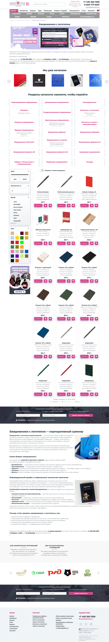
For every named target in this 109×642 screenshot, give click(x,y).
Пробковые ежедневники (57, 162)
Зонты (62, 13)
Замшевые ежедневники (89, 152)
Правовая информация (85, 637)
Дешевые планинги (24, 113)
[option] (20, 81)
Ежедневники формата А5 (24, 152)
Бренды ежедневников (24, 130)
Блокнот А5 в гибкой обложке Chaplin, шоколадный (42, 307)
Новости (12, 624)
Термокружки (75, 13)
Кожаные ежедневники (24, 122)
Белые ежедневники (56, 144)
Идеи (40, 11)
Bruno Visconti (24, 136)
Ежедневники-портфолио (57, 124)
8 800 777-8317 (91, 5)
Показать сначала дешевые (55, 170)
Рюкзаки (41, 13)
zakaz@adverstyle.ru (92, 7)
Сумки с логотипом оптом (64, 618)
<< (50, 402)
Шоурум (33, 11)
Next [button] (107, 81)
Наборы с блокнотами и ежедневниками (24, 163)
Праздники (48, 11)
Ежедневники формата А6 (57, 152)
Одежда (33, 16)
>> (82, 402)
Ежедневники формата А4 (89, 142)
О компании (13, 628)
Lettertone (45, 199)
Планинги (24, 110)
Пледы (17, 16)
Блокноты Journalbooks (90, 116)
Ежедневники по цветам (57, 140)
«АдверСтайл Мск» (93, 636)
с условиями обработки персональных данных (59, 39)
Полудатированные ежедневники (57, 112)
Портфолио (24, 11)
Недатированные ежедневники (24, 102)
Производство (74, 11)
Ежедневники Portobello (24, 133)
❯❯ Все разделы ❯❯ (87, 16)
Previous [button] (9, 81)
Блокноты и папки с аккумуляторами (89, 123)
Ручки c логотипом (38, 620)
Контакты (91, 11)
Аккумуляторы (91, 13)
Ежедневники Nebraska (89, 132)
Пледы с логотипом (39, 626)
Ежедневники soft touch (24, 142)
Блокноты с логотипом (89, 110)
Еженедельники (89, 102)
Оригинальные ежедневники (57, 120)
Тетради (89, 162)
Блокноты (65, 16)
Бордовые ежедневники (56, 146)
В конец (77, 402)
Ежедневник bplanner (57, 132)
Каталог (14, 11)
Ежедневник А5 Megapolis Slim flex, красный (66, 231)
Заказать (38, 205)
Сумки (49, 16)
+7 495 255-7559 (91, 2)
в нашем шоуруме (54, 531)
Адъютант (24, 134)
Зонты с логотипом (39, 622)
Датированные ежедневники (57, 102)
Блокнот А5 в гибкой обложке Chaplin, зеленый (66, 307)
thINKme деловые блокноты (89, 113)
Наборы (29, 13)
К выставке (16, 13)
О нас (84, 11)
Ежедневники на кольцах (57, 123)
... (72, 402)
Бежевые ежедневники (57, 143)
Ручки (52, 13)
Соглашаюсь (54, 39)
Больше (13, 223)
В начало (55, 402)
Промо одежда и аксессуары (65, 616)
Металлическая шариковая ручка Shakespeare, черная (43, 194)
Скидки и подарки (60, 11)
